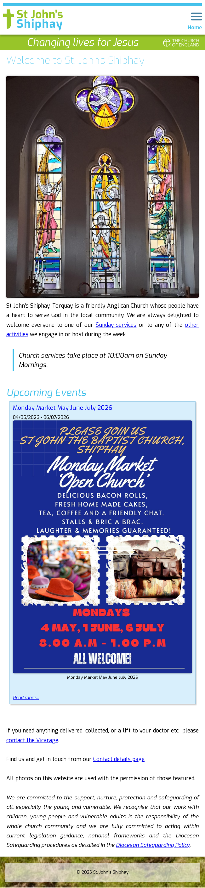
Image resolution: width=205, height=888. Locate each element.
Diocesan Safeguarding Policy (153, 845)
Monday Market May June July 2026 (62, 408)
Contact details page (119, 759)
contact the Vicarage (32, 740)
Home (195, 27)
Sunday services (116, 325)
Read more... (26, 697)
